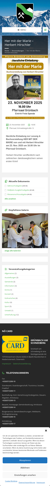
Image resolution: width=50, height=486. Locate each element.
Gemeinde (9, 281)
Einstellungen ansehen (25, 475)
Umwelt (8, 310)
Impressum (41, 482)
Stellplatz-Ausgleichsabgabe (18, 190)
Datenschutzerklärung (27, 482)
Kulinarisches (10, 298)
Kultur (7, 302)
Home (7, 51)
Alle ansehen (10, 199)
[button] (46, 430)
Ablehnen (25, 467)
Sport (7, 306)
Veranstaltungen (18, 51)
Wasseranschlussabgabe (17, 194)
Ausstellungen (10, 277)
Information (9, 286)
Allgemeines (9, 273)
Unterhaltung (10, 314)
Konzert (8, 294)
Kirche (7, 290)
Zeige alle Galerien (13, 250)
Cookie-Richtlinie (11, 481)
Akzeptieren (25, 460)
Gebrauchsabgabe (14, 185)
